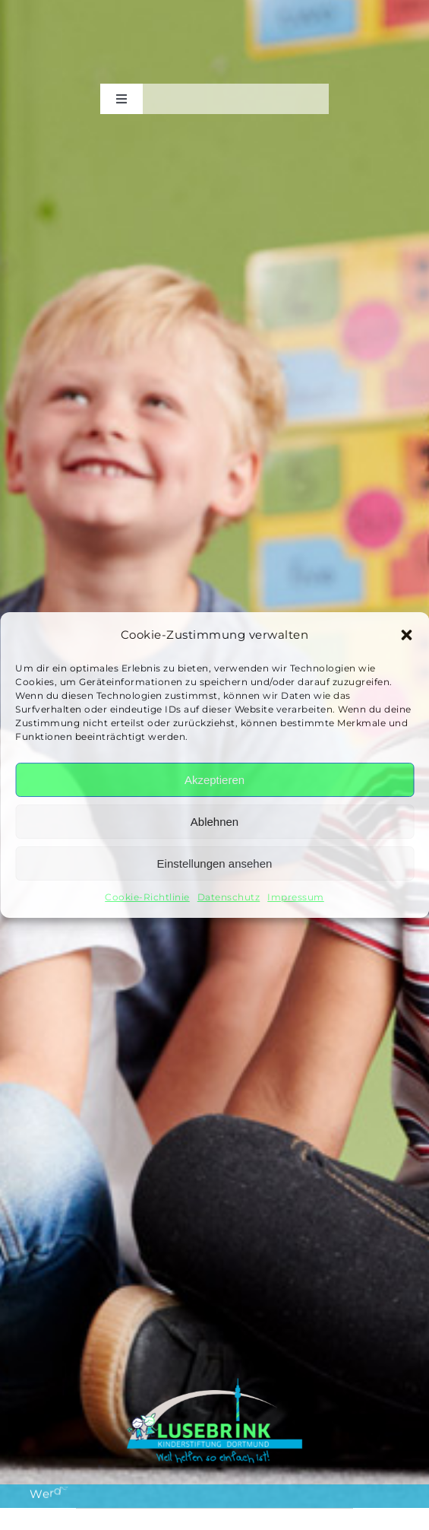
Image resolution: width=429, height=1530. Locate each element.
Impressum (295, 897)
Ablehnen (214, 821)
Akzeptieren (214, 779)
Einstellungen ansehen (215, 863)
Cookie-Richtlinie (147, 897)
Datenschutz (228, 897)
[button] (406, 635)
